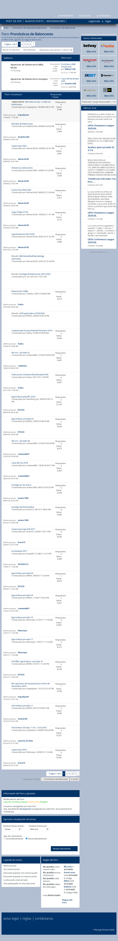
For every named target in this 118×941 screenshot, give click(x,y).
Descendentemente (36, 838)
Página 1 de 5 (11, 44)
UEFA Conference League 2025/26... (101, 241)
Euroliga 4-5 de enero (21, 484)
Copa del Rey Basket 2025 (70, 79)
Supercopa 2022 (19, 145)
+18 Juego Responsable (104, 928)
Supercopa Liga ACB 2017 (23, 529)
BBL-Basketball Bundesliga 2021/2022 (28, 257)
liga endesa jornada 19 (22, 617)
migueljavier (31, 107)
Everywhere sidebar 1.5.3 (99, 252)
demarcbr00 (31, 148)
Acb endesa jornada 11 (22, 705)
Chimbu (29, 293)
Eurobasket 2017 (19, 551)
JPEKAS (29, 315)
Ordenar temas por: (38, 826)
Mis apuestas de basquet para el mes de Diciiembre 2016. (31, 684)
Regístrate (94, 21)
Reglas (26, 918)
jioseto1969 (31, 170)
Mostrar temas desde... (14, 826)
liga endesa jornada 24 (22, 595)
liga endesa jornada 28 (22, 573)
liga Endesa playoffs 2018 (23, 396)
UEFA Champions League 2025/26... (101, 127)
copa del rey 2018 (20, 462)
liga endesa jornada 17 (22, 639)
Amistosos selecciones (22, 167)
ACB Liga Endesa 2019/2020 (32, 313)
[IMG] (66, 880)
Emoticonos (69, 872)
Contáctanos (44, 918)
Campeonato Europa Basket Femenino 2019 (32, 330)
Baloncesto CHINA (20, 291)
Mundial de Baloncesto (22, 123)
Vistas (56, 97)
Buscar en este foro (11, 50)
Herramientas (29, 50)
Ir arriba (74, 779)
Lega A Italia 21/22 (20, 212)
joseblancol (31, 730)
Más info (91, 51)
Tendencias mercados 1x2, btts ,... (102, 180)
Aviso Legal (11, 918)
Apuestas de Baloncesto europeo (29, 78)
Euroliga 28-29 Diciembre (23, 507)
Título (7, 94)
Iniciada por (16, 94)
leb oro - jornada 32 (21, 352)
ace (28, 276)
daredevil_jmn (32, 399)
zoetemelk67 (32, 355)
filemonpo (30, 620)
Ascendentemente (13, 838)
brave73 (30, 509)
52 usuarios (25, 808)
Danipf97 (30, 553)
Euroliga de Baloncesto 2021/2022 (35, 274)
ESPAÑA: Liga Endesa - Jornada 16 (27, 661)
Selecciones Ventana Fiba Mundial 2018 (30, 374)
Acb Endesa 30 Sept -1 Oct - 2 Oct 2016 (29, 727)
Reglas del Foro (67, 901)
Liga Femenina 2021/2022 (23, 234)
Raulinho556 (31, 126)
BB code (68, 866)
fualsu (29, 333)
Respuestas (56, 94)
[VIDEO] (67, 886)
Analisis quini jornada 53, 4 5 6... (101, 149)
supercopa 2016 (19, 749)
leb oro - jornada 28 (21, 440)
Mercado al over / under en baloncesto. (31, 103)
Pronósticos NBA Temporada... (68, 65)
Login (108, 21)
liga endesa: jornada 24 (22, 418)
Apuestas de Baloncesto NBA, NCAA (27, 66)
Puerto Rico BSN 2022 (21, 189)
